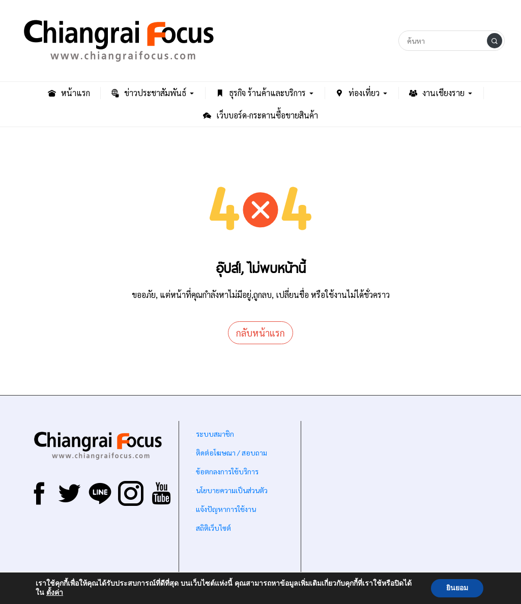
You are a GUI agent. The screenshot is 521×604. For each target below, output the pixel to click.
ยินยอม (457, 588)
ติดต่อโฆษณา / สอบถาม (231, 452)
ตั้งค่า (54, 592)
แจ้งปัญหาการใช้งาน (225, 509)
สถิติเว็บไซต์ (213, 527)
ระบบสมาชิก (215, 433)
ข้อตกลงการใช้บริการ (227, 471)
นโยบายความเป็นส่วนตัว (232, 490)
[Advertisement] (403, 500)
